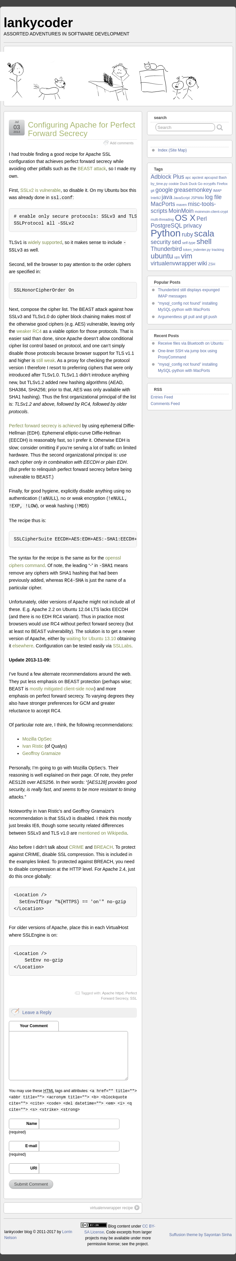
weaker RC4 (29, 331)
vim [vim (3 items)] (186, 256)
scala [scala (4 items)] (204, 233)
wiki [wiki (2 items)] (202, 263)
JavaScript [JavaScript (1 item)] (181, 198)
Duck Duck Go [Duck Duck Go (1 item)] (191, 184)
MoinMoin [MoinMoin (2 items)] (181, 211)
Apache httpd (112, 993)
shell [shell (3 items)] (204, 241)
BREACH (103, 847)
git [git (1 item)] (152, 191)
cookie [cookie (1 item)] (174, 184)
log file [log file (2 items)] (213, 197)
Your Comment (34, 1026)
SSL (133, 998)
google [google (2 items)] (164, 190)
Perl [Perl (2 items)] (202, 218)
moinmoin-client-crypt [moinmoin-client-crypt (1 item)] (211, 212)
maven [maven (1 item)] (181, 205)
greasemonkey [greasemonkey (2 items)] (193, 190)
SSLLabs (122, 645)
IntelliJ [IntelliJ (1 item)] (156, 198)
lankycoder (38, 22)
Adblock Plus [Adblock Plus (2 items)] (167, 176)
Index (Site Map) (172, 150)
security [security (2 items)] (161, 242)
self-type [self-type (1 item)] (188, 243)
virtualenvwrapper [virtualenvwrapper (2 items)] (173, 263)
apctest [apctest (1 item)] (197, 177)
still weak (45, 360)
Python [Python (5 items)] (166, 233)
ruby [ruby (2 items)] (187, 234)
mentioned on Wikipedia (102, 833)
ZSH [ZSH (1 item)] (211, 264)
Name (31, 1123)
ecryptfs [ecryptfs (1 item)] (210, 184)
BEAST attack (92, 168)
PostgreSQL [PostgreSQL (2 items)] (166, 225)
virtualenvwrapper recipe (114, 1207)
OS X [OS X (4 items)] (185, 218)
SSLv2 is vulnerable (40, 190)
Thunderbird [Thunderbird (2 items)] (166, 249)
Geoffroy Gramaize (41, 753)
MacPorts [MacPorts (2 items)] (163, 204)
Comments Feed (165, 403)
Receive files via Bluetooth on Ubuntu (190, 343)
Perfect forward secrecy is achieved (45, 425)
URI (33, 1168)
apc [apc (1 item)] (188, 177)
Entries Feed (162, 397)
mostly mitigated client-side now (62, 688)
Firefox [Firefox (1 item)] (222, 184)
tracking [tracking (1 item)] (218, 250)
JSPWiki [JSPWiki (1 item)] (197, 198)
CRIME (76, 847)
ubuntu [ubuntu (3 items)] (162, 256)
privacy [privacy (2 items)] (192, 225)
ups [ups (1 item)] (177, 257)
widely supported (45, 242)
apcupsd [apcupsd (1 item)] (211, 177)
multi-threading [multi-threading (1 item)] (162, 219)
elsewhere (22, 645)
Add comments (122, 143)
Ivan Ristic (32, 746)
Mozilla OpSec (37, 739)
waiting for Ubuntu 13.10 (91, 638)
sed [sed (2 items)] (176, 242)
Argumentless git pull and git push (187, 317)
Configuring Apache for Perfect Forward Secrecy (81, 129)
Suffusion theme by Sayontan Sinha (200, 1234)
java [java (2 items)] (167, 197)
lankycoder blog (18, 1232)
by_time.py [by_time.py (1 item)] (159, 184)
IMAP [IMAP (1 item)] (217, 191)
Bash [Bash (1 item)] (222, 177)
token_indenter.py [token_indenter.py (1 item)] (197, 250)
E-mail (31, 1146)
